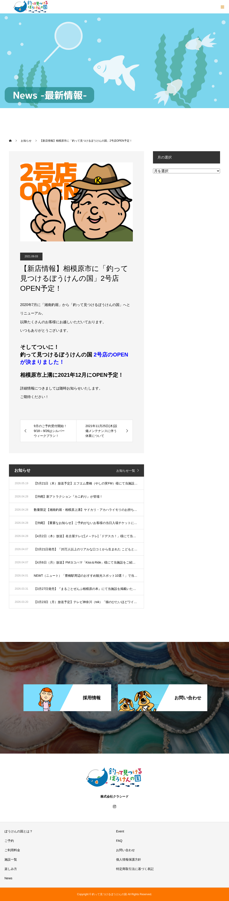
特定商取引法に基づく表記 (135, 869)
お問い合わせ (125, 850)
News (8, 878)
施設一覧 (10, 859)
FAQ (119, 840)
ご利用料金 (12, 850)
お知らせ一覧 (125, 470)
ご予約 (9, 840)
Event (120, 831)
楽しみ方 (10, 869)
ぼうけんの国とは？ (18, 831)
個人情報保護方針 (128, 859)
